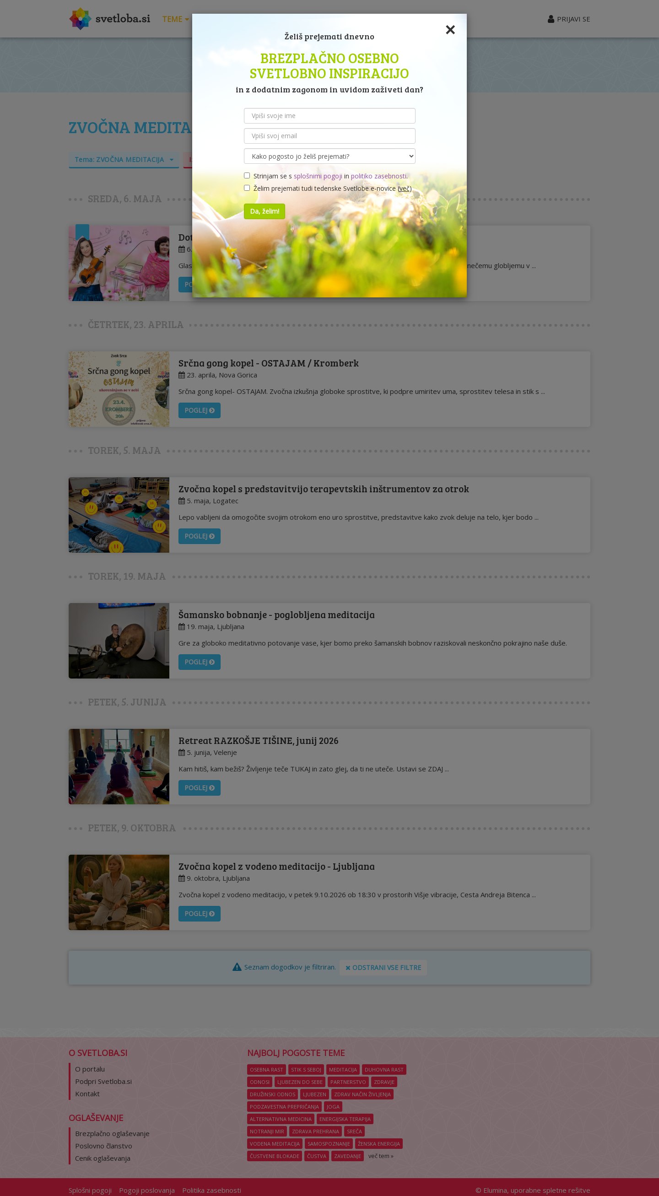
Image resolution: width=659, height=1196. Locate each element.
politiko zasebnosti (378, 176)
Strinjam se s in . (326, 176)
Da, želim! (264, 211)
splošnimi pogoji (318, 176)
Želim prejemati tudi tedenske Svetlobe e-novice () (328, 188)
